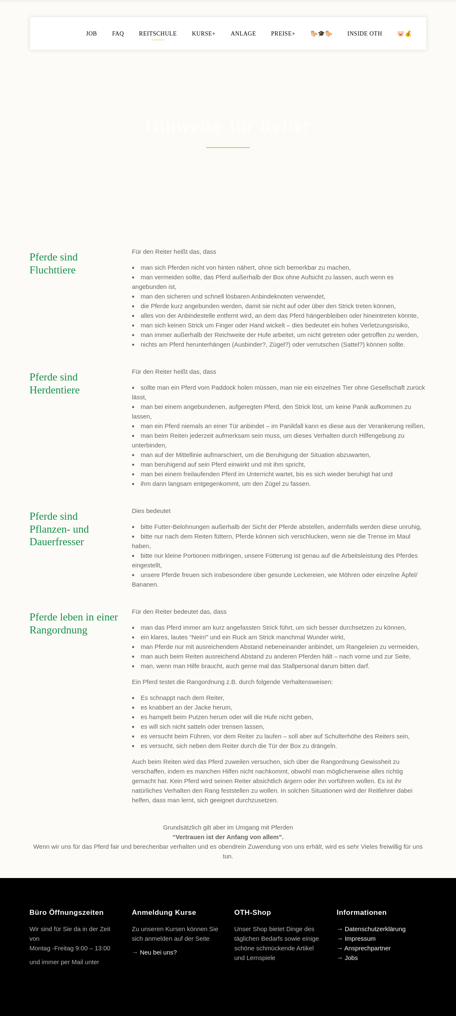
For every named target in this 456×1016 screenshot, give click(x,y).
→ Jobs (347, 957)
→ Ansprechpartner (364, 948)
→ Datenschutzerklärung (371, 928)
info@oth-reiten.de (56, 971)
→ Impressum (356, 938)
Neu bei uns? (158, 952)
